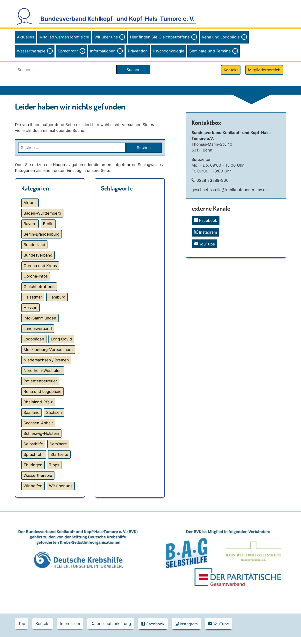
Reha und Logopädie (221, 37)
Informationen (103, 51)
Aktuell (30, 202)
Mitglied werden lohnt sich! (64, 37)
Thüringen (33, 465)
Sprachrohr (68, 51)
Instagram (208, 232)
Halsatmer (33, 297)
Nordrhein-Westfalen (43, 370)
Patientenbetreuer (40, 381)
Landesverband (38, 328)
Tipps (54, 465)
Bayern (30, 223)
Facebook (208, 220)
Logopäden (34, 339)
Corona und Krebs (40, 265)
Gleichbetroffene (39, 286)
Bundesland (34, 244)
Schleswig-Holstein (41, 433)
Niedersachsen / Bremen (46, 360)
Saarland (31, 412)
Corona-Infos (36, 276)
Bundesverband (38, 255)
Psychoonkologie (168, 51)
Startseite (59, 454)
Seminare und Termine (210, 51)
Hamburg (57, 297)
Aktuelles (25, 37)
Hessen (30, 307)
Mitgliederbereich (264, 70)
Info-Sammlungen (40, 318)
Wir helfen (33, 486)
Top (21, 623)
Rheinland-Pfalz (38, 402)
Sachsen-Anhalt (38, 423)
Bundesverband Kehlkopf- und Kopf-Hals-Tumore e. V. (118, 18)
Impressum (70, 623)
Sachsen (54, 412)
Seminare (58, 444)
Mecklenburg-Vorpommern (48, 349)
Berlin (48, 223)
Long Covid (61, 339)
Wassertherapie (31, 51)
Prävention (138, 51)
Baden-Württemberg (42, 213)
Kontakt (231, 70)
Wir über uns (106, 37)
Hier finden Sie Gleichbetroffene (160, 37)
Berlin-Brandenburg (42, 234)
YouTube (207, 244)
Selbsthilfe (33, 444)
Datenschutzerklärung (110, 623)
